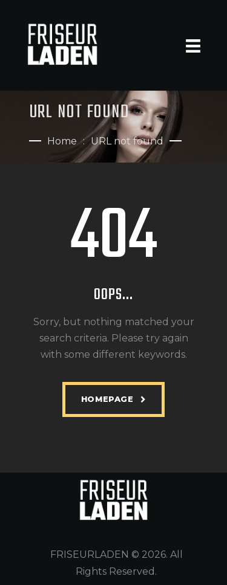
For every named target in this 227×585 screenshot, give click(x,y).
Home (62, 141)
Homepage (107, 399)
